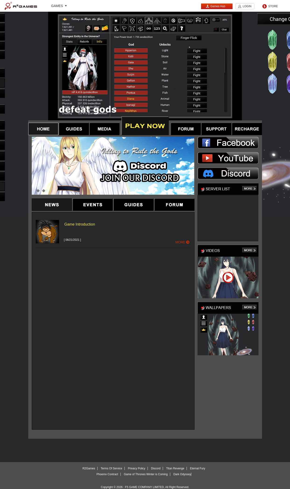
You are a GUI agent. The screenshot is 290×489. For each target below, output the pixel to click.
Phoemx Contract (107, 474)
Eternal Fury (197, 468)
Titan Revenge (175, 468)
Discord (156, 468)
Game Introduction (79, 224)
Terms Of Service (111, 468)
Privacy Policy (136, 468)
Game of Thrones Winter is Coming (146, 474)
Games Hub (215, 6)
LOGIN (247, 6)
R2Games (21, 6)
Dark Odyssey (182, 474)
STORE (273, 6)
